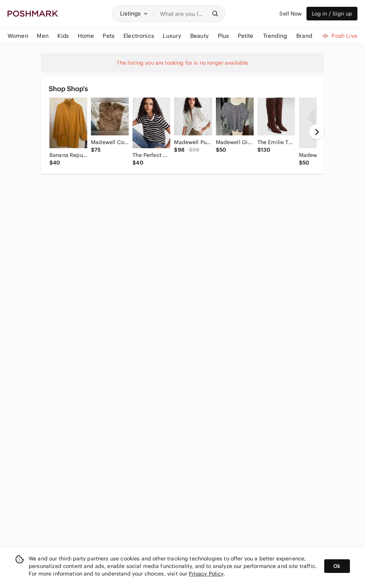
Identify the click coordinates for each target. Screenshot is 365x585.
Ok (336, 566)
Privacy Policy (206, 573)
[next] (316, 132)
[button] (134, 13)
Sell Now (290, 13)
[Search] (183, 14)
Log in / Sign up (332, 13)
